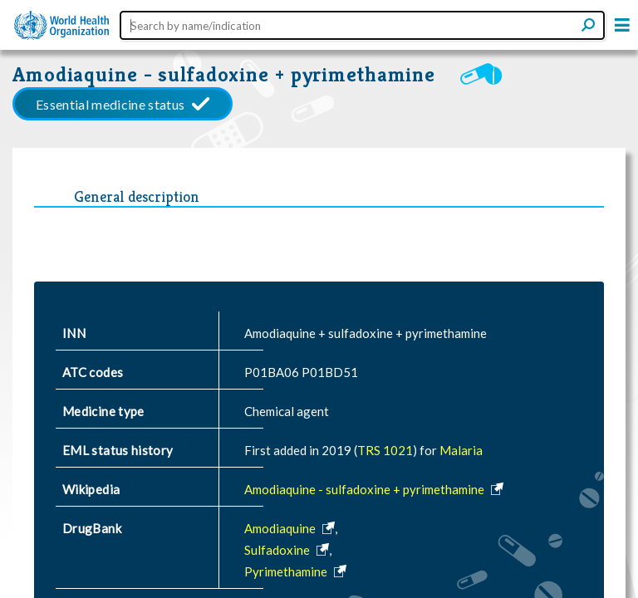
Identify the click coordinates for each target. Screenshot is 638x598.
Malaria (461, 450)
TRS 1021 (385, 450)
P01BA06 (271, 372)
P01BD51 (330, 372)
